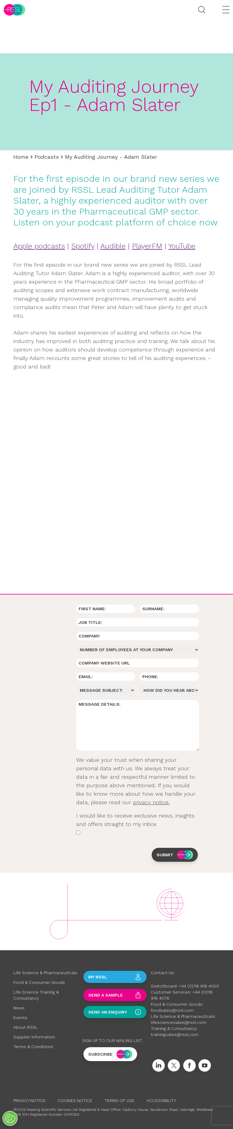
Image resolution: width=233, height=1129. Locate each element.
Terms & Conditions (33, 1046)
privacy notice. (151, 802)
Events (20, 1017)
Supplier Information (34, 1036)
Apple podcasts (39, 246)
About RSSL (25, 1027)
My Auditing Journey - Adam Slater (111, 157)
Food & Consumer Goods (39, 982)
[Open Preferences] (10, 1118)
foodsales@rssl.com (172, 1010)
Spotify (82, 246)
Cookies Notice (75, 1100)
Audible (113, 246)
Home (21, 157)
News (19, 1007)
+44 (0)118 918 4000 (199, 986)
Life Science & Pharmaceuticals (45, 972)
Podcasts (47, 157)
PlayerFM (147, 246)
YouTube (181, 246)
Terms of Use (119, 1100)
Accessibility (161, 1100)
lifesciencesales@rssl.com (178, 1022)
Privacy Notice (29, 1100)
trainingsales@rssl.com (174, 1034)
